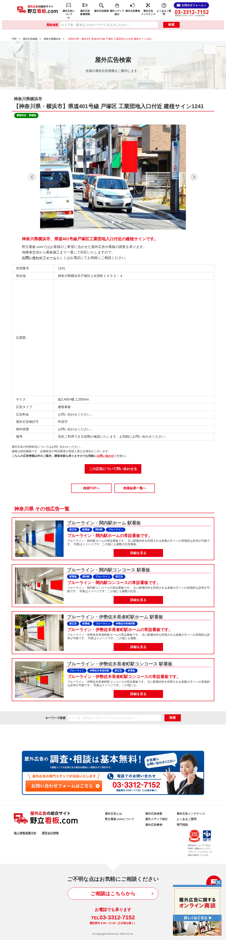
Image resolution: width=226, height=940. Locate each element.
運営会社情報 (50, 833)
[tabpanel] (113, 177)
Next (194, 177)
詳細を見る (138, 553)
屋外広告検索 (101, 11)
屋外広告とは (113, 813)
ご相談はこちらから (113, 893)
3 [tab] (119, 222)
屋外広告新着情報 (85, 13)
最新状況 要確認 (26, 115)
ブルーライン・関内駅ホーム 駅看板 (103, 523)
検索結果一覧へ (134, 488)
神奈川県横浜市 (52, 38)
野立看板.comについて (119, 819)
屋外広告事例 (132, 11)
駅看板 (86, 529)
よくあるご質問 (164, 13)
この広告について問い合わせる (113, 469)
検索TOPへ (91, 488)
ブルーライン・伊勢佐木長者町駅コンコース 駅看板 (119, 664)
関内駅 (99, 529)
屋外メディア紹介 (117, 13)
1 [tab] (106, 222)
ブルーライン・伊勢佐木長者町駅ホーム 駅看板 (114, 617)
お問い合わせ (105, 455)
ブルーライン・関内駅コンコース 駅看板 (108, 570)
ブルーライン (115, 529)
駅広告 (73, 529)
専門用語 (182, 824)
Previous (32, 177)
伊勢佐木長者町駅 (125, 623)
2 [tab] (113, 222)
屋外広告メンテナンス (148, 13)
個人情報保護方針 (25, 833)
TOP (14, 38)
